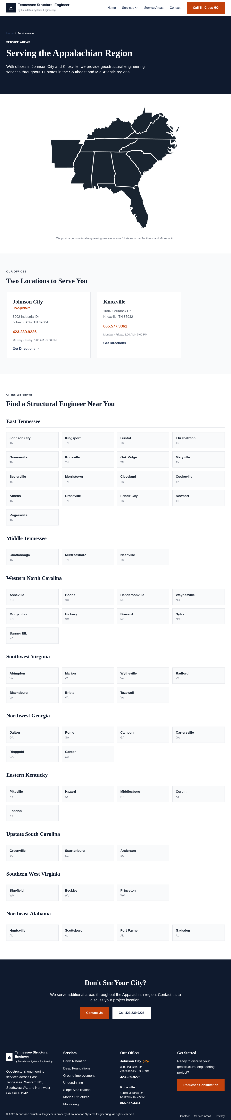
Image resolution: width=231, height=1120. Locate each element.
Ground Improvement (79, 1075)
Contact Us (94, 1012)
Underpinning (73, 1083)
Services (130, 7)
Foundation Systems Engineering (90, 1114)
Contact (175, 7)
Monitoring (71, 1104)
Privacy (220, 1116)
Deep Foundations (76, 1068)
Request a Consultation (200, 1085)
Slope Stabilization (77, 1090)
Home (111, 7)
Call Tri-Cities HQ (206, 7)
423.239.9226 (25, 332)
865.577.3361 (115, 326)
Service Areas (153, 7)
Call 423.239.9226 (131, 1012)
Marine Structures (76, 1097)
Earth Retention (74, 1061)
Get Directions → (26, 349)
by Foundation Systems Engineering (34, 1061)
